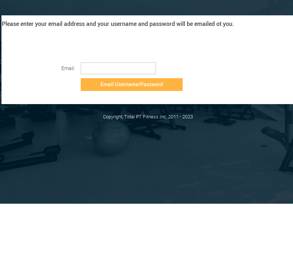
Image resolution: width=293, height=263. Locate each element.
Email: (68, 68)
